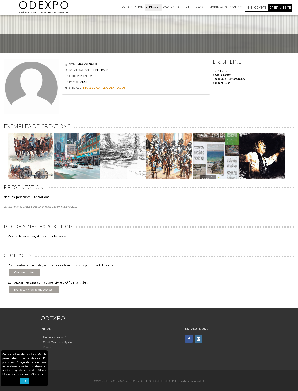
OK (24, 380)
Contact (48, 347)
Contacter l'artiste (24, 272)
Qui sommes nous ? (54, 337)
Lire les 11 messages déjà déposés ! (34, 289)
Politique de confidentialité (188, 381)
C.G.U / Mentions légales (57, 342)
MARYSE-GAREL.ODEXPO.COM (105, 87)
